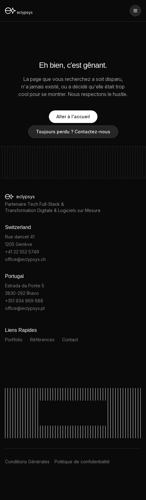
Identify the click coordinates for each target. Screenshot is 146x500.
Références (42, 339)
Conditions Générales (27, 461)
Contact (70, 339)
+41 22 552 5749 (22, 251)
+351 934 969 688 (24, 300)
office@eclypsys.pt (25, 308)
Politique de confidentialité (82, 461)
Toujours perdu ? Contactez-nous (73, 131)
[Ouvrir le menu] (135, 10)
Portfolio (14, 339)
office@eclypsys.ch (25, 259)
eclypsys (30, 197)
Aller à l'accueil (73, 116)
